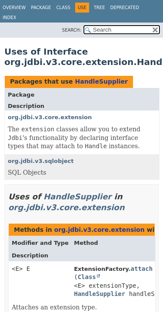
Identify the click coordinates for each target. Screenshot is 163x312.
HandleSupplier (101, 81)
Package (41, 7)
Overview (14, 7)
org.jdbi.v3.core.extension (50, 117)
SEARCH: (71, 30)
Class (63, 7)
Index (9, 17)
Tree (99, 7)
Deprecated (124, 7)
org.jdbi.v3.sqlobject (40, 161)
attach (142, 268)
